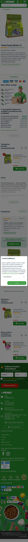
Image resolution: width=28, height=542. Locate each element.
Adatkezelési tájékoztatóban (10, 273)
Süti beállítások (7, 277)
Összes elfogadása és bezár (16, 283)
